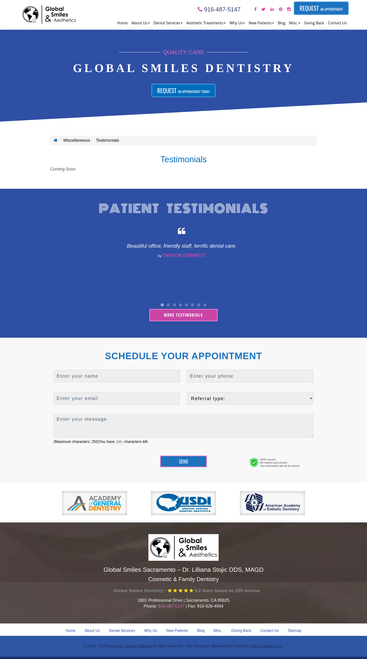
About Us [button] (140, 22)
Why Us (150, 631)
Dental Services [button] (168, 22)
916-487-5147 (219, 9)
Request (321, 8)
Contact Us (337, 22)
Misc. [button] (294, 22)
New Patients (177, 631)
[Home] (56, 140)
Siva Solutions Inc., (268, 646)
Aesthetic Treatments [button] (206, 22)
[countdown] (119, 442)
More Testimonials (183, 315)
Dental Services (122, 631)
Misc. (218, 631)
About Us (92, 631)
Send (183, 461)
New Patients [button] (261, 22)
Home (122, 22)
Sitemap (294, 631)
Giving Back (314, 22)
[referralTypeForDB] (250, 398)
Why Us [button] (237, 22)
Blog (281, 22)
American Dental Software (130, 646)
